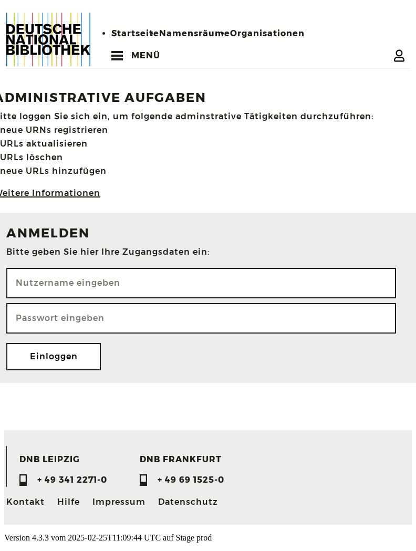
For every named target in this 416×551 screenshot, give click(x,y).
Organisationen (267, 33)
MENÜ (145, 55)
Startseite (135, 33)
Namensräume (194, 33)
